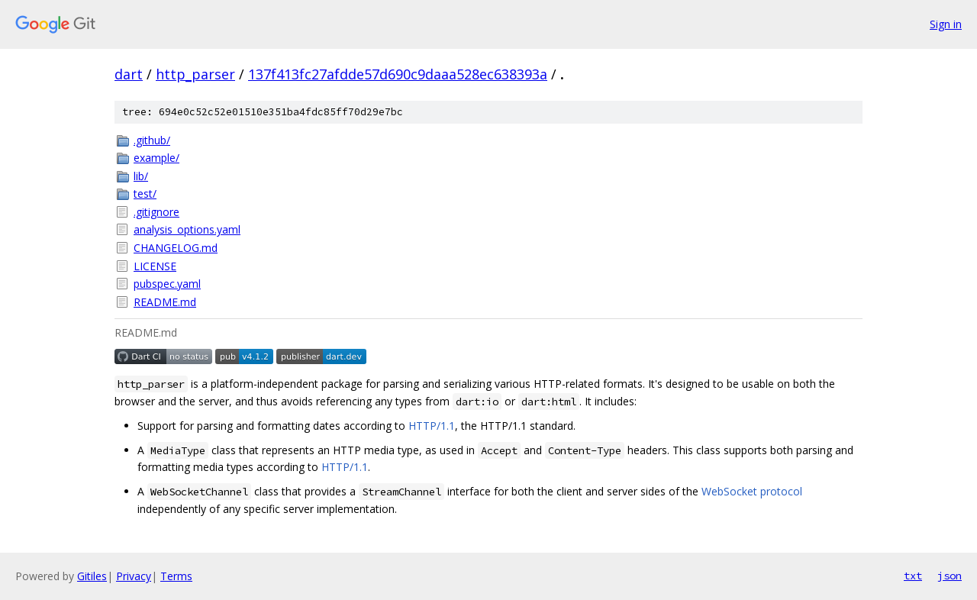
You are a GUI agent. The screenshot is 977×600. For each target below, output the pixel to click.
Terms (176, 576)
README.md (165, 302)
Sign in (946, 24)
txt (913, 575)
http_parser (195, 74)
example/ (156, 157)
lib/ (141, 176)
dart (128, 74)
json (949, 575)
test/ (145, 193)
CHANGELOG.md (176, 247)
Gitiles (92, 576)
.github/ (152, 140)
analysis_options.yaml (187, 229)
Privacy (133, 576)
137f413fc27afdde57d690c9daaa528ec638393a (397, 74)
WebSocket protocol (751, 491)
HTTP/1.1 (431, 425)
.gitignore (156, 212)
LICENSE (155, 266)
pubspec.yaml (167, 283)
